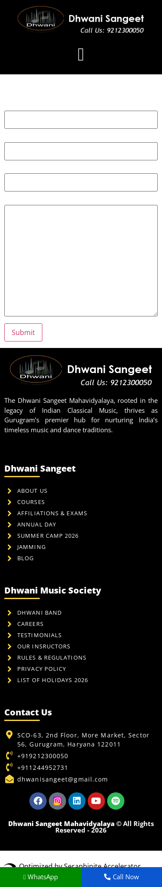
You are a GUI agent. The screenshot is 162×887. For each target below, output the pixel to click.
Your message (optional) (81, 257)
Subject (81, 176)
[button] (81, 54)
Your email (81, 145)
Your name (81, 114)
